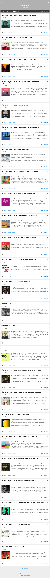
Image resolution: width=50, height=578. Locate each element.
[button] (47, 15)
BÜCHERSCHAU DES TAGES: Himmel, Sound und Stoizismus (19, 59)
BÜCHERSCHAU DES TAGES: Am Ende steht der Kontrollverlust (20, 193)
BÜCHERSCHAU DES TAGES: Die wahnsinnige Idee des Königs (19, 215)
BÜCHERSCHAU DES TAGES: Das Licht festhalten (16, 524)
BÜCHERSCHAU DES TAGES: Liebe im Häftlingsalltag (17, 37)
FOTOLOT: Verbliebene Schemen (11, 304)
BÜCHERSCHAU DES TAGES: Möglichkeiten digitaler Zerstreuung (20, 171)
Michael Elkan (27, 575)
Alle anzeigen (44, 11)
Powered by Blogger (25, 573)
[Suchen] (48, 2)
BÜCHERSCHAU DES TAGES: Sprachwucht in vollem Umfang (19, 480)
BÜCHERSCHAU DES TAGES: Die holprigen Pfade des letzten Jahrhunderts (23, 502)
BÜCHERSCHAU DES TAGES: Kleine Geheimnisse (15, 105)
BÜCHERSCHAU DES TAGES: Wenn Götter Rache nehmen (18, 547)
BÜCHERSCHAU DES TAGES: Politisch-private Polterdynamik (19, 15)
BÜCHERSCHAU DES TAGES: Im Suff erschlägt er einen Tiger (19, 259)
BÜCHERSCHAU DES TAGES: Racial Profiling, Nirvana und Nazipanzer (21, 392)
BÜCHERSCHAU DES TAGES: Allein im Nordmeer (15, 149)
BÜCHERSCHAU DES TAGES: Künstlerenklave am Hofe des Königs (20, 127)
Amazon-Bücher (25, 5)
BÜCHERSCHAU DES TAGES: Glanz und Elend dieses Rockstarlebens (21, 370)
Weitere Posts (25, 568)
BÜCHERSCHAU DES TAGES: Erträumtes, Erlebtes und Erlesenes (20, 458)
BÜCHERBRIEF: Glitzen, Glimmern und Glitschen (15, 414)
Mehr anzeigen (44, 32)
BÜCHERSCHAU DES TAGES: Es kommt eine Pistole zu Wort (19, 237)
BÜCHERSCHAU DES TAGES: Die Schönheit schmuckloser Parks (20, 436)
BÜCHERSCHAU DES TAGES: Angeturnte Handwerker (17, 348)
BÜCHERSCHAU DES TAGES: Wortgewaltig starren (16, 281)
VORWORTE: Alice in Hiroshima (10, 326)
